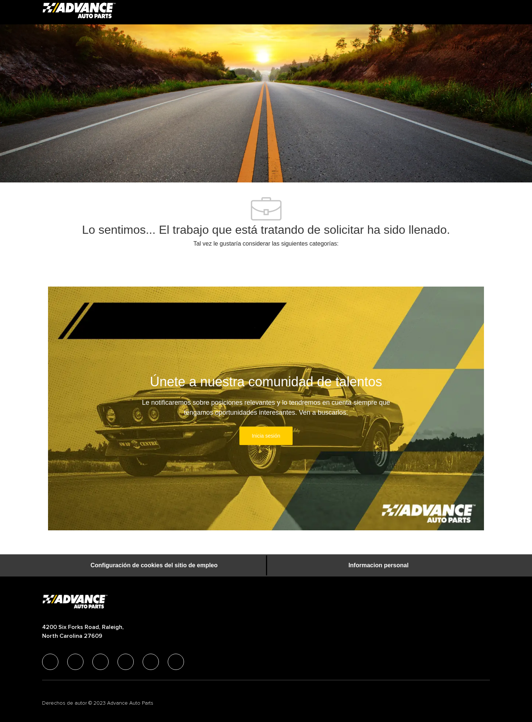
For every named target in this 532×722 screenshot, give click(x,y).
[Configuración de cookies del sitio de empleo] (154, 565)
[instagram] (125, 662)
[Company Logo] (79, 12)
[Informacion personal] (378, 565)
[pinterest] (176, 662)
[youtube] (151, 662)
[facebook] (50, 662)
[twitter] (100, 662)
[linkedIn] (75, 662)
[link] (265, 436)
